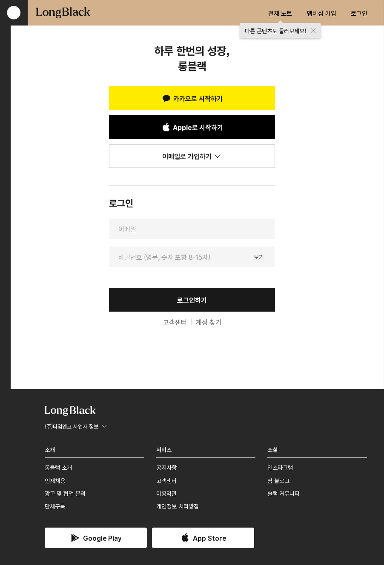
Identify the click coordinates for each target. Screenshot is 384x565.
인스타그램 (280, 467)
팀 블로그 (278, 480)
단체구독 (55, 506)
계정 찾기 (208, 321)
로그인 (359, 13)
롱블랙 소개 (58, 467)
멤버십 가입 (321, 13)
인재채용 (55, 480)
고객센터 (175, 321)
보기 (259, 256)
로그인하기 (192, 300)
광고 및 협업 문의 (65, 493)
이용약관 (166, 493)
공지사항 (166, 467)
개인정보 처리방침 (177, 506)
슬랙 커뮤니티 (283, 493)
